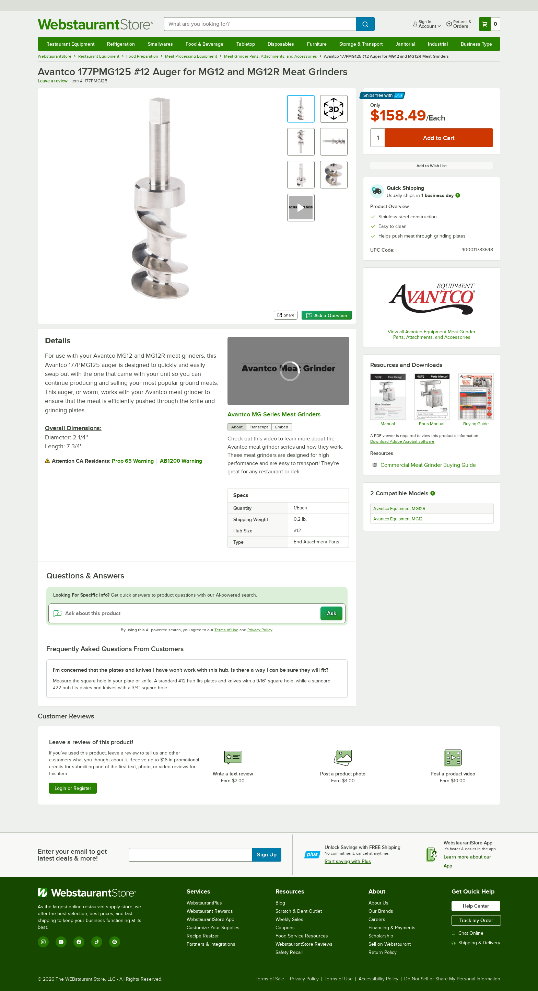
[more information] (458, 195)
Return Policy (383, 952)
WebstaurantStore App (210, 919)
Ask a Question (326, 315)
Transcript (259, 427)
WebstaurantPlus (204, 903)
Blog (280, 903)
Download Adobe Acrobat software (402, 441)
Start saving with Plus (348, 861)
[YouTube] (61, 941)
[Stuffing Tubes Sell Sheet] (475, 399)
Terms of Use (226, 629)
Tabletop (245, 44)
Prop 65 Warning (133, 461)
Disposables (281, 44)
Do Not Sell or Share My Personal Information (452, 979)
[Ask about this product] (197, 613)
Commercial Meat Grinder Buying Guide (437, 465)
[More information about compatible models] (432, 493)
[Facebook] (78, 941)
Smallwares (160, 44)
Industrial (438, 44)
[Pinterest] (114, 941)
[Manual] (387, 399)
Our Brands (381, 911)
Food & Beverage (204, 44)
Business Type (476, 44)
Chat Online (467, 933)
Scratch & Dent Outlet (299, 911)
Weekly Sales (289, 919)
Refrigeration (121, 44)
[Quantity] (378, 137)
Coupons (285, 927)
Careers (377, 919)
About (237, 427)
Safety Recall (289, 952)
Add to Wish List (432, 165)
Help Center (476, 906)
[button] (301, 109)
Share (285, 315)
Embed (281, 427)
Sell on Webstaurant (390, 944)
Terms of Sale (270, 979)
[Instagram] (43, 941)
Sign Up (267, 855)
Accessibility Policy (378, 979)
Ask (331, 613)
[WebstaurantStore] (94, 892)
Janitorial (405, 44)
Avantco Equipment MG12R (399, 508)
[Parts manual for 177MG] (431, 399)
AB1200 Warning (181, 461)
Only (375, 105)
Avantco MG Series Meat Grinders (273, 414)
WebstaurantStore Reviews (304, 944)
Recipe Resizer (203, 935)
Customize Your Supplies (213, 927)
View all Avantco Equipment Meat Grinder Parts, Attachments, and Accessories (432, 334)
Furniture (317, 44)
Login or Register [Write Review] (73, 788)
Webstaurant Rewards (210, 911)
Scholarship (381, 935)
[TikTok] (96, 941)
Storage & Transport (361, 44)
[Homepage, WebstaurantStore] (95, 24)
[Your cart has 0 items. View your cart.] (489, 24)
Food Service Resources (302, 935)
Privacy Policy (259, 629)
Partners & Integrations (211, 944)
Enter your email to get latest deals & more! (72, 855)
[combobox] (260, 24)
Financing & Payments (392, 927)
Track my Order (476, 920)
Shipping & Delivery (476, 942)
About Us (378, 903)
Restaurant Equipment (70, 44)
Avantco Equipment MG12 (398, 519)
